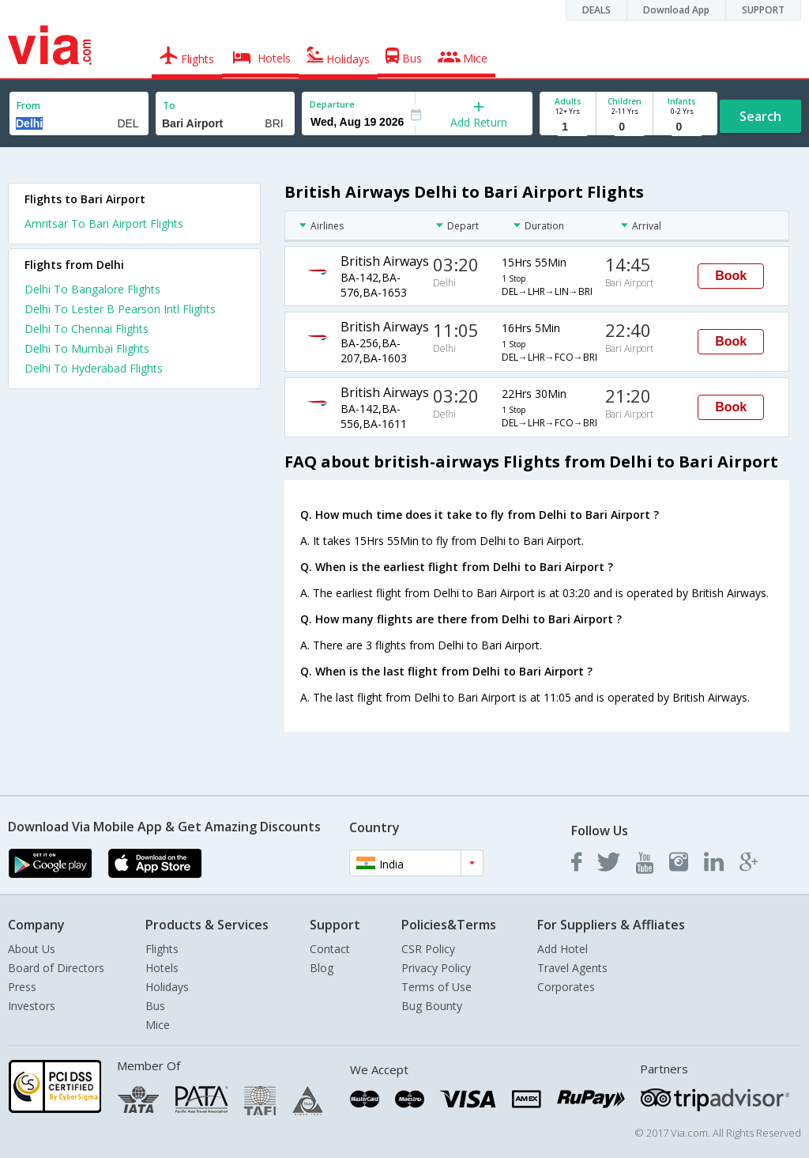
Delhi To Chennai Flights (86, 328)
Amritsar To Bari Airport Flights (103, 223)
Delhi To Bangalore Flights (92, 289)
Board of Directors (56, 967)
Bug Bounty (431, 1005)
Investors (31, 1005)
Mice (157, 1024)
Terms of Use (436, 986)
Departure (332, 104)
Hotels (162, 967)
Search (760, 116)
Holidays (167, 986)
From (28, 105)
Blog (321, 967)
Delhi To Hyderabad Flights (93, 368)
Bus (155, 1005)
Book (731, 275)
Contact (330, 948)
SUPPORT (763, 10)
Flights (162, 948)
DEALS (596, 10)
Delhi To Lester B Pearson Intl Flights (120, 308)
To (169, 105)
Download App (676, 10)
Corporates (566, 986)
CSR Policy (428, 948)
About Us (31, 948)
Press (22, 986)
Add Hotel (562, 948)
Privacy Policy (436, 967)
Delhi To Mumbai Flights (86, 348)
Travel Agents (572, 967)
